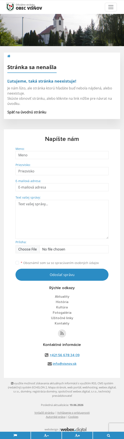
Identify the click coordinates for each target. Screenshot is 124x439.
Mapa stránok (57, 387)
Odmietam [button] (93, 434)
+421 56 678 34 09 (65, 355)
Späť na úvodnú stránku (26, 112)
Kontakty (62, 323)
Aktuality (62, 296)
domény (26, 391)
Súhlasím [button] (30, 434)
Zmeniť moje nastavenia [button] (62, 434)
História (62, 302)
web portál (74, 387)
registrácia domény (45, 391)
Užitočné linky (62, 318)
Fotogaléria (62, 312)
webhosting (90, 387)
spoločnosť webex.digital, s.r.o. (77, 391)
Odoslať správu (62, 274)
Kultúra (62, 307)
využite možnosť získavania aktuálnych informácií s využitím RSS (53, 383)
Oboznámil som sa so (60, 263)
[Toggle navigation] (111, 7)
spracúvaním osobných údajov (77, 263)
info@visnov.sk (64, 363)
